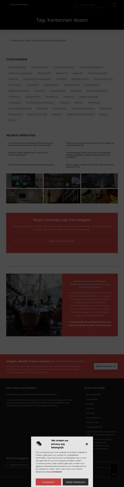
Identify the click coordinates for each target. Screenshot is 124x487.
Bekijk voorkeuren (75, 482)
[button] (86, 444)
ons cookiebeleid (54, 472)
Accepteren (48, 482)
